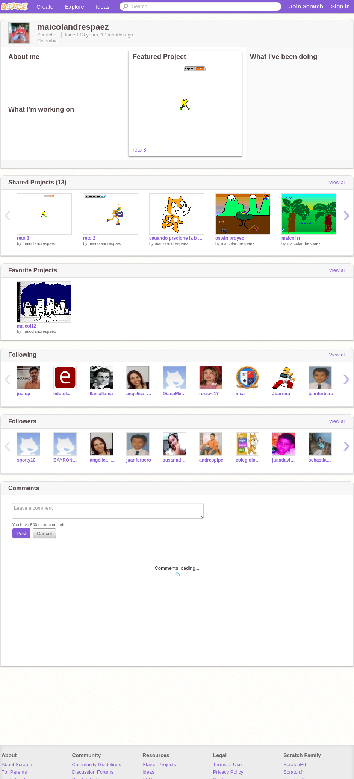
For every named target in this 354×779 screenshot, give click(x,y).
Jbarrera (281, 393)
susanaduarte (175, 460)
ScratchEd (294, 764)
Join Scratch (306, 6)
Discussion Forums (92, 772)
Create (44, 6)
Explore (74, 6)
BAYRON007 (66, 460)
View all (337, 182)
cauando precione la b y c (176, 238)
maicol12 (26, 326)
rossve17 (209, 393)
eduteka (61, 393)
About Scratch (17, 764)
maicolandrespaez (39, 243)
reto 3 (139, 150)
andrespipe (211, 460)
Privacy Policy (228, 772)
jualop (23, 393)
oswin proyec (229, 238)
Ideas (103, 6)
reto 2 (89, 238)
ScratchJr (293, 772)
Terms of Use (227, 764)
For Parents (14, 772)
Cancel (44, 533)
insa (240, 393)
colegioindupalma (248, 460)
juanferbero (321, 393)
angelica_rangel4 (138, 393)
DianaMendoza (175, 393)
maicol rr (291, 238)
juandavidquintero (284, 460)
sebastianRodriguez (321, 460)
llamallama (101, 393)
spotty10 (26, 460)
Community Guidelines (96, 764)
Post (21, 533)
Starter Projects (159, 764)
